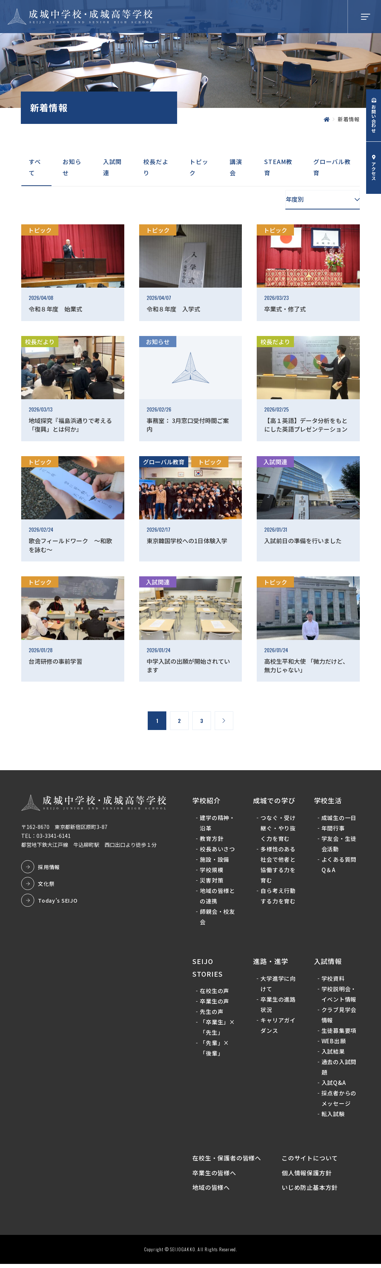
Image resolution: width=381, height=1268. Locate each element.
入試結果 (333, 1052)
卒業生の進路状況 (278, 1005)
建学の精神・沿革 (218, 823)
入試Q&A (333, 1083)
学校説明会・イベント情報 (338, 995)
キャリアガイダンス (278, 1026)
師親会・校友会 (218, 917)
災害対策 (212, 881)
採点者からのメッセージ (338, 1099)
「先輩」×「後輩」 (215, 1049)
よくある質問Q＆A (338, 865)
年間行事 (333, 829)
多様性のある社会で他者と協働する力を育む (278, 865)
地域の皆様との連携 (218, 896)
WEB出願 (333, 1042)
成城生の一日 (338, 818)
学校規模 (212, 870)
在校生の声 (215, 992)
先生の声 (212, 1012)
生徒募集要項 (338, 1031)
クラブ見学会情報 (338, 1015)
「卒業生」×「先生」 (218, 1028)
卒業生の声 (215, 1002)
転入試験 (333, 1114)
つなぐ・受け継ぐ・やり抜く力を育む (278, 828)
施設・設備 (215, 860)
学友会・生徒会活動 (338, 844)
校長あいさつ (218, 850)
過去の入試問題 (338, 1068)
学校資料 (333, 979)
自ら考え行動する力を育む (278, 896)
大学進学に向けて (278, 984)
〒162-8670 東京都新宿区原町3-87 (65, 828)
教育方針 (212, 839)
